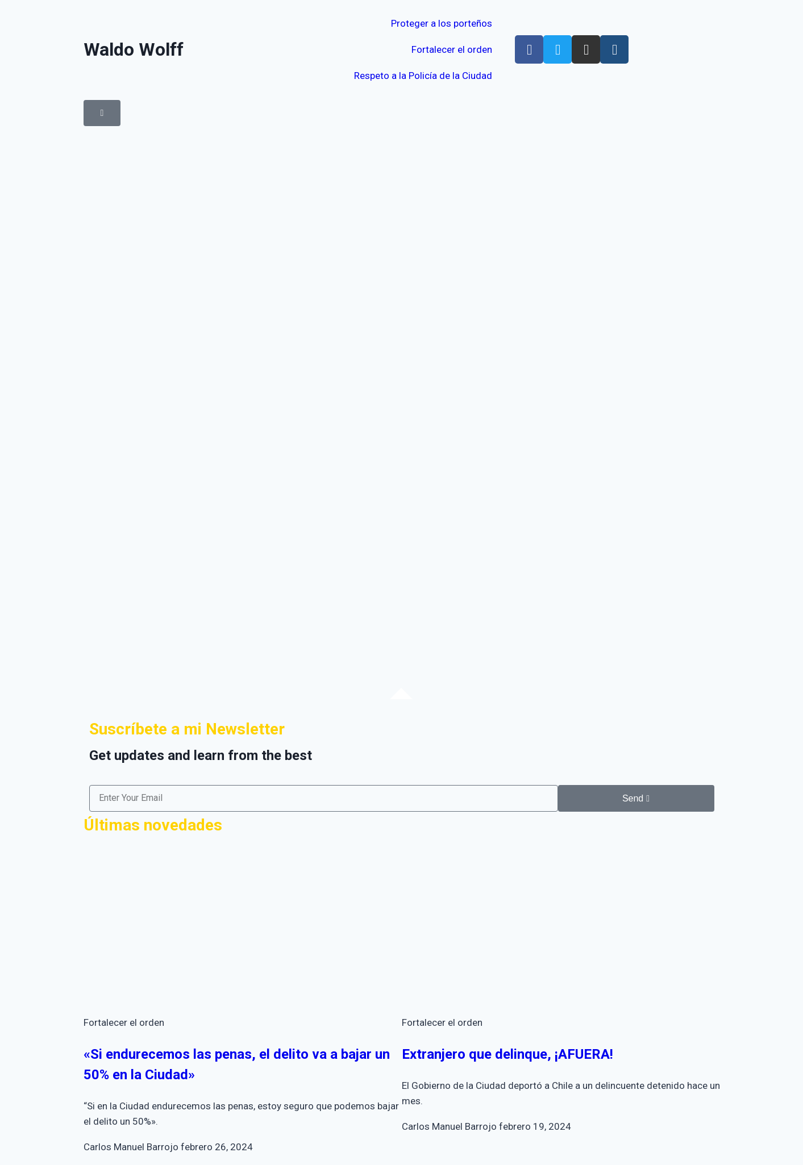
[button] (102, 113)
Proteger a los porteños (441, 23)
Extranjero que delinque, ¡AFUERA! (507, 1054)
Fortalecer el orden (451, 49)
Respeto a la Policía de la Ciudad (423, 75)
